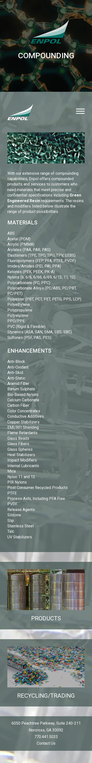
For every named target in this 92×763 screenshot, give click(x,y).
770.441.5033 (46, 736)
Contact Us (46, 743)
